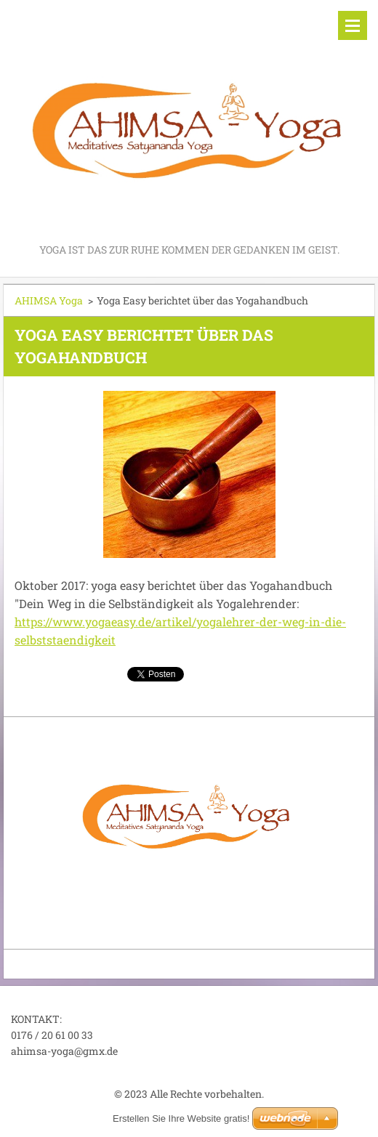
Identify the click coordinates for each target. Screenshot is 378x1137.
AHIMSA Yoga (49, 300)
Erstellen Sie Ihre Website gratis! (181, 1118)
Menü (352, 25)
